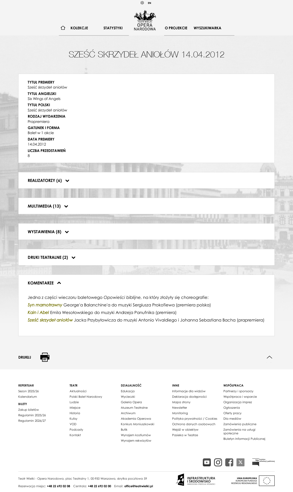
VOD (73, 424)
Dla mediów (232, 418)
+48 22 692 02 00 (99, 486)
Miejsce (75, 407)
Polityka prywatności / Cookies (194, 418)
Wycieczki (128, 396)
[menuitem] (63, 28)
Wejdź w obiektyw (185, 429)
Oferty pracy (232, 413)
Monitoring (180, 413)
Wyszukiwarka (207, 28)
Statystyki (112, 28)
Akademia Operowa (136, 418)
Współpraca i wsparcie (240, 396)
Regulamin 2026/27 (32, 420)
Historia (75, 413)
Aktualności (78, 391)
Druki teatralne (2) (52, 257)
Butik (124, 429)
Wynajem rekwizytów (136, 440)
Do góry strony (269, 357)
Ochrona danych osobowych (193, 424)
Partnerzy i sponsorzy (238, 391)
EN (149, 2)
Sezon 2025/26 (28, 391)
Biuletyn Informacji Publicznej (244, 439)
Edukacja (128, 391)
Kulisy (73, 418)
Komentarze (44, 282)
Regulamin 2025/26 (32, 415)
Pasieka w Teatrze (185, 435)
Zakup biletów (28, 409)
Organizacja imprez (237, 402)
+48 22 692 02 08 (58, 486)
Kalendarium (27, 396)
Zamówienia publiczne (239, 424)
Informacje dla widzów (189, 391)
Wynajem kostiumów (136, 435)
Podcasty (76, 429)
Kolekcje (79, 28)
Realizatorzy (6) (48, 180)
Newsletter (179, 407)
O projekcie (176, 28)
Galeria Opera (131, 402)
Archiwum (128, 413)
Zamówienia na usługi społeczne (239, 431)
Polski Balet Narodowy (86, 396)
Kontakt (75, 435)
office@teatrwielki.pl (138, 486)
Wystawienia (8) (48, 231)
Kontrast (142, 3)
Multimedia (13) (48, 205)
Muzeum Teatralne (134, 407)
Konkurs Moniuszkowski (137, 424)
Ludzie (74, 402)
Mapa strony (181, 402)
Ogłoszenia (231, 407)
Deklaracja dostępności (189, 396)
